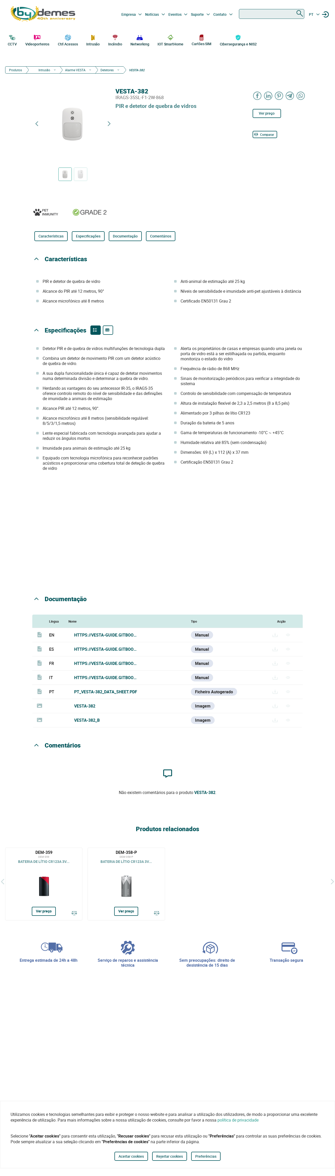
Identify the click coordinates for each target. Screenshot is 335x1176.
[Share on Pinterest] (279, 96)
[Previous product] (37, 123)
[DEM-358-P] (126, 884)
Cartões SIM (201, 39)
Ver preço (267, 113)
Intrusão (93, 39)
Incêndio (115, 39)
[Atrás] (2, 881)
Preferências (205, 1156)
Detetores (107, 70)
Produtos (15, 70)
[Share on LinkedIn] (268, 96)
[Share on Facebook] (257, 96)
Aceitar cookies (131, 1156)
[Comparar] (265, 134)
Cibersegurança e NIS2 (238, 39)
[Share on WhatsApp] (300, 96)
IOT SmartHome (170, 39)
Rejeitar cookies (169, 1156)
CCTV (12, 39)
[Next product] (109, 123)
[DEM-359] (44, 884)
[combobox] (271, 14)
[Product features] (95, 330)
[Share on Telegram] (290, 96)
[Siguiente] (332, 881)
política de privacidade (238, 1120)
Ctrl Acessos (68, 39)
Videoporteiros (37, 39)
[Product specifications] (108, 330)
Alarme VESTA (75, 70)
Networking (139, 39)
